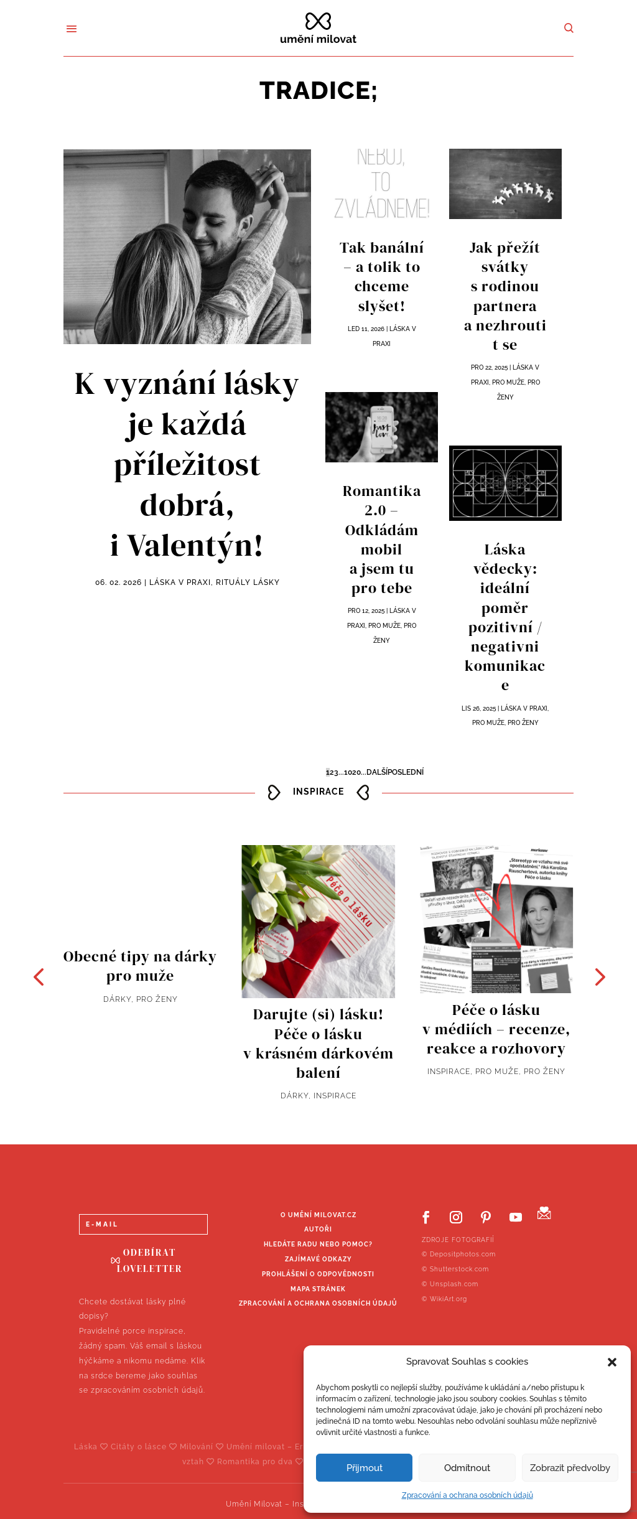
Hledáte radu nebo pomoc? (318, 1244)
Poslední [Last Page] (406, 772)
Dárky (117, 999)
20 (356, 772)
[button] (612, 1362)
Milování (203, 1446)
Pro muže (384, 625)
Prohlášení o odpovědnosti (318, 1274)
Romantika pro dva (261, 1461)
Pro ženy (523, 722)
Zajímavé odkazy (318, 1259)
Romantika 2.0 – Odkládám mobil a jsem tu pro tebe (382, 539)
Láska (92, 1446)
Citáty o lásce (145, 1446)
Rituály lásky (248, 582)
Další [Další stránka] (377, 772)
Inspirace (335, 1095)
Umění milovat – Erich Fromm (292, 1446)
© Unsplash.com (450, 1284)
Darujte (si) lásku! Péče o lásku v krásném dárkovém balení (318, 1043)
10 (348, 772)
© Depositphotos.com (459, 1254)
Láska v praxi (180, 582)
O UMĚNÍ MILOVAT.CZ (318, 1215)
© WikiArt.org (444, 1299)
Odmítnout (467, 1468)
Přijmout (364, 1468)
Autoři (318, 1229)
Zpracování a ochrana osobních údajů (467, 1495)
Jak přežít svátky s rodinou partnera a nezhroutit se (505, 296)
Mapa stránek (318, 1289)
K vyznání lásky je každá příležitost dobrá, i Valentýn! (187, 464)
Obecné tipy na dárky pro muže (140, 966)
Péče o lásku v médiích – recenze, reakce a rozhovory (496, 1029)
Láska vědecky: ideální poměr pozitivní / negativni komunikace (505, 617)
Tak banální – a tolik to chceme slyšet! (382, 276)
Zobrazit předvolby (570, 1468)
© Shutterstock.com (455, 1269)
